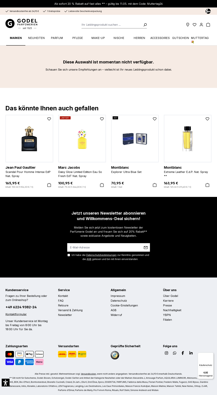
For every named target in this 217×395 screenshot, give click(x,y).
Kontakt (63, 296)
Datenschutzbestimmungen (101, 255)
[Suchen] (144, 24)
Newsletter (65, 315)
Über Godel (170, 296)
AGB (89, 259)
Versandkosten (88, 374)
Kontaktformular (16, 314)
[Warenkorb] (208, 24)
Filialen (167, 319)
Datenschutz (119, 300)
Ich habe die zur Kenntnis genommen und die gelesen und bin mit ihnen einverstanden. (110, 257)
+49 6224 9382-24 (21, 307)
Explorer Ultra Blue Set (135, 169)
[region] (108, 146)
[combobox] (111, 24)
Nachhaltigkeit (172, 310)
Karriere (168, 300)
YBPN (167, 315)
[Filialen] (187, 24)
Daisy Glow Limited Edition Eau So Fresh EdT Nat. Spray (82, 171)
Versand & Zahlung (70, 310)
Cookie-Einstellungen (124, 305)
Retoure (63, 305)
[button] (6, 382)
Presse (167, 305)
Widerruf (116, 315)
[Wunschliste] (194, 24)
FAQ (60, 300)
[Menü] (212, 355)
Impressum (118, 296)
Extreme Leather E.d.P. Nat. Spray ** (188, 171)
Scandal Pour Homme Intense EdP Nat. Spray (29, 171)
